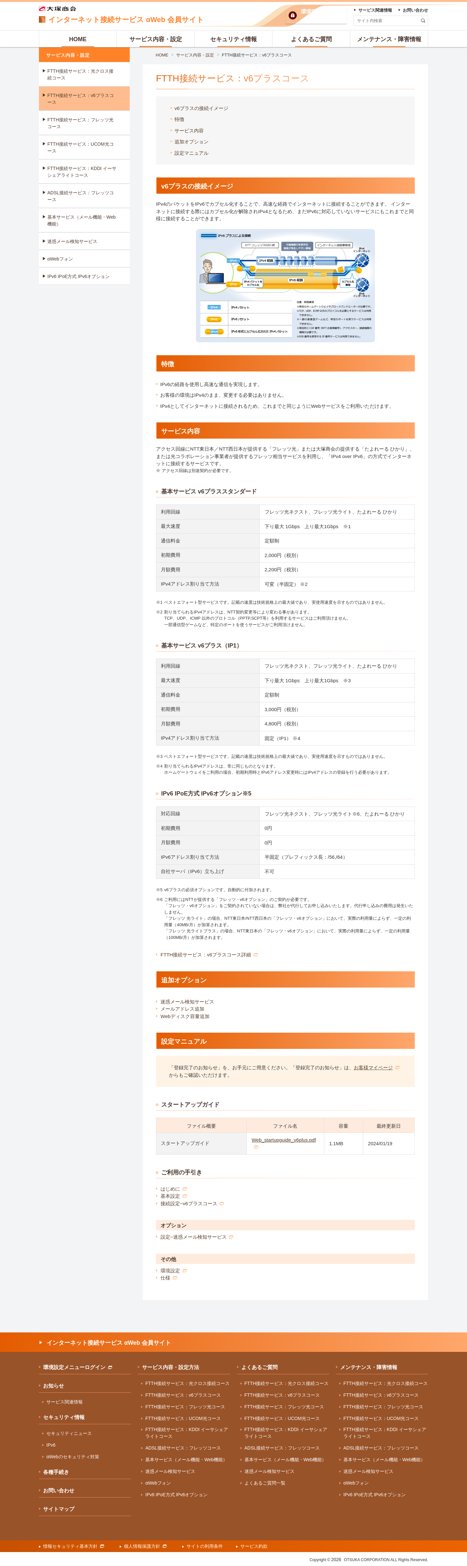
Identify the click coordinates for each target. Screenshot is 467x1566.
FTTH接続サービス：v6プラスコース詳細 (209, 954)
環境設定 (174, 1270)
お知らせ (53, 1386)
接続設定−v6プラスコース (192, 1203)
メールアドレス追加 (182, 1009)
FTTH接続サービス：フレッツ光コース (80, 123)
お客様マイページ (377, 1067)
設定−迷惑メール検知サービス (197, 1237)
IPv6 (50, 1445)
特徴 (179, 119)
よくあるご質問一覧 (265, 1483)
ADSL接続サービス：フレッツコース (80, 196)
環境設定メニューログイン (77, 1367)
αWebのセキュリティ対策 (72, 1456)
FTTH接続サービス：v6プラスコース (257, 55)
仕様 (169, 1278)
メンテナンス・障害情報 (368, 1367)
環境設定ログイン (321, 15)
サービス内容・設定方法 (170, 1367)
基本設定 (174, 1196)
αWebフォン (60, 258)
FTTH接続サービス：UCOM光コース (80, 147)
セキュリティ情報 (64, 1417)
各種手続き (56, 1472)
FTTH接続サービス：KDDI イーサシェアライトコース (81, 172)
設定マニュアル (191, 153)
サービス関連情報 (64, 1401)
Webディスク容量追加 (185, 1016)
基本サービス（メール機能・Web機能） (81, 220)
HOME (162, 55)
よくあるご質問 (259, 1367)
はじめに (174, 1189)
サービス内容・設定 (195, 55)
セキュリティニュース (69, 1433)
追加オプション (191, 141)
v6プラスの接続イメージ (201, 108)
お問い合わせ (58, 1490)
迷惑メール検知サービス (187, 1001)
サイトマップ (58, 1509)
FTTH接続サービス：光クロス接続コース (80, 74)
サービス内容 (189, 130)
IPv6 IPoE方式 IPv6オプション (78, 276)
